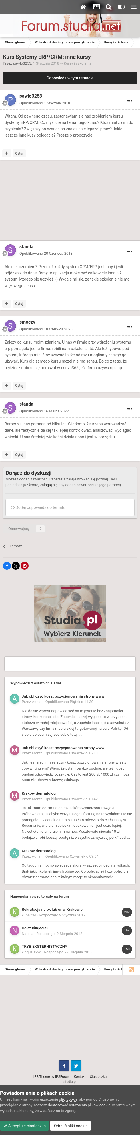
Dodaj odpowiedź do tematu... (40, 507)
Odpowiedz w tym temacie (70, 78)
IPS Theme (41, 1077)
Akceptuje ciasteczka (24, 1126)
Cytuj (19, 153)
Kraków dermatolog (39, 793)
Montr (37, 753)
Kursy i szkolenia (77, 63)
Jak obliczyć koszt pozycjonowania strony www (63, 696)
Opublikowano (44, 103)
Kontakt (79, 1077)
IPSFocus (62, 1077)
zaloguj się (49, 485)
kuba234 (29, 915)
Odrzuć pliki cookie (70, 1126)
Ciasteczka (98, 1077)
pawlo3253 (22, 63)
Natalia (27, 934)
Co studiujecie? (35, 928)
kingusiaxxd (31, 952)
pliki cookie (68, 1099)
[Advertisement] (48, 201)
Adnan (37, 702)
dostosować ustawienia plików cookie (79, 1105)
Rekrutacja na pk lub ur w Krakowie (52, 909)
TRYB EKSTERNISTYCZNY (44, 946)
